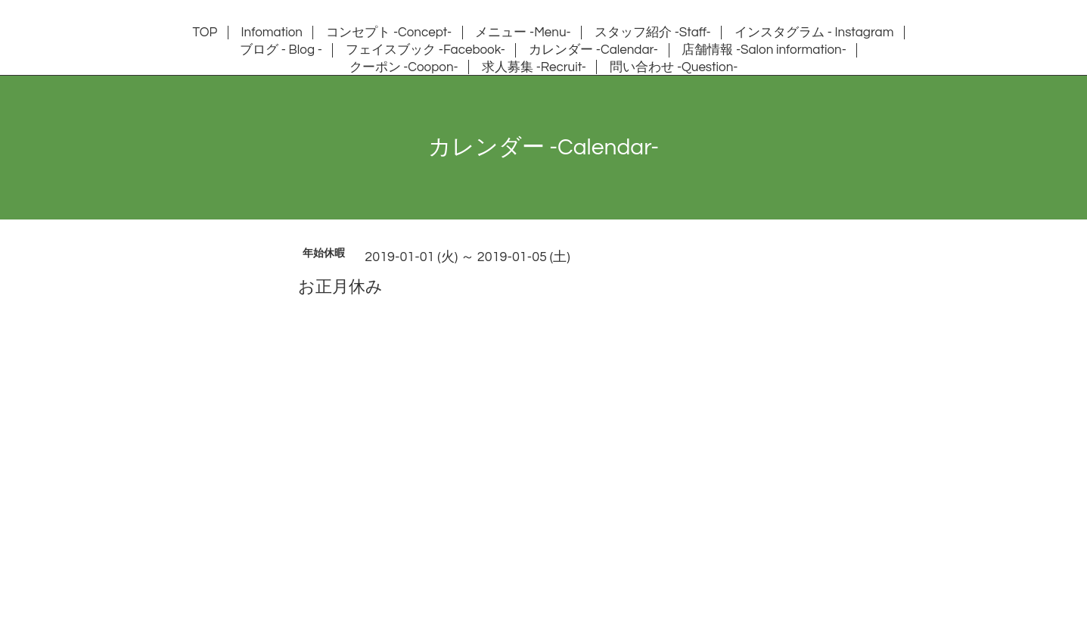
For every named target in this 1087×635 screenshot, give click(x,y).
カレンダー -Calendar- (593, 50)
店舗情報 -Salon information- (764, 50)
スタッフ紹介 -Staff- (653, 32)
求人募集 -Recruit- (534, 67)
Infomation (271, 32)
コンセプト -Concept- (389, 32)
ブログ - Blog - (281, 50)
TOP (205, 32)
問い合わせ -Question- (674, 67)
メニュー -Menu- (522, 32)
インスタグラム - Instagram (814, 32)
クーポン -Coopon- (403, 67)
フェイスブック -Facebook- (425, 50)
